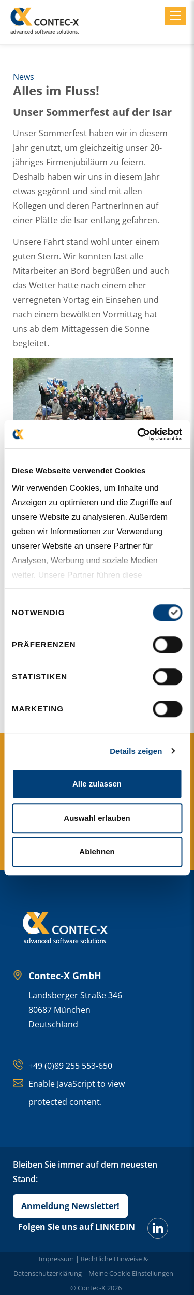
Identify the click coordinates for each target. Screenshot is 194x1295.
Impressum (56, 1258)
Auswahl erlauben (97, 817)
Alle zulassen (97, 783)
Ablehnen (96, 851)
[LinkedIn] (157, 1228)
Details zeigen (136, 751)
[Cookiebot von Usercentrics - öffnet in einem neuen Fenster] (138, 434)
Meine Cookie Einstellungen (130, 1273)
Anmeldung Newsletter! (70, 1206)
